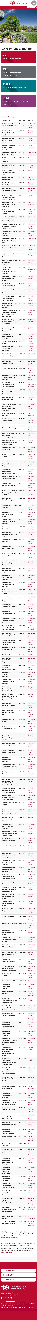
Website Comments (7, 1303)
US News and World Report (10, 90)
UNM (8, 1275)
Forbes (30, 170)
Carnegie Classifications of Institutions (13, 60)
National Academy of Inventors (32, 384)
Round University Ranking (31, 370)
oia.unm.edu (25, 1245)
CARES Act (29, 1307)
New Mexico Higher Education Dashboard (13, 1307)
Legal (23, 1303)
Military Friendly (7, 104)
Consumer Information (7, 1305)
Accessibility (17, 1303)
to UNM (9, 1280)
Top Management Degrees (32, 269)
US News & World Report (31, 125)
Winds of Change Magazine (31, 1223)
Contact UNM (30, 1303)
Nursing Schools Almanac (31, 348)
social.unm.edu (10, 1301)
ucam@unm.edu (6, 1252)
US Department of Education (10, 75)
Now (9, 1271)
